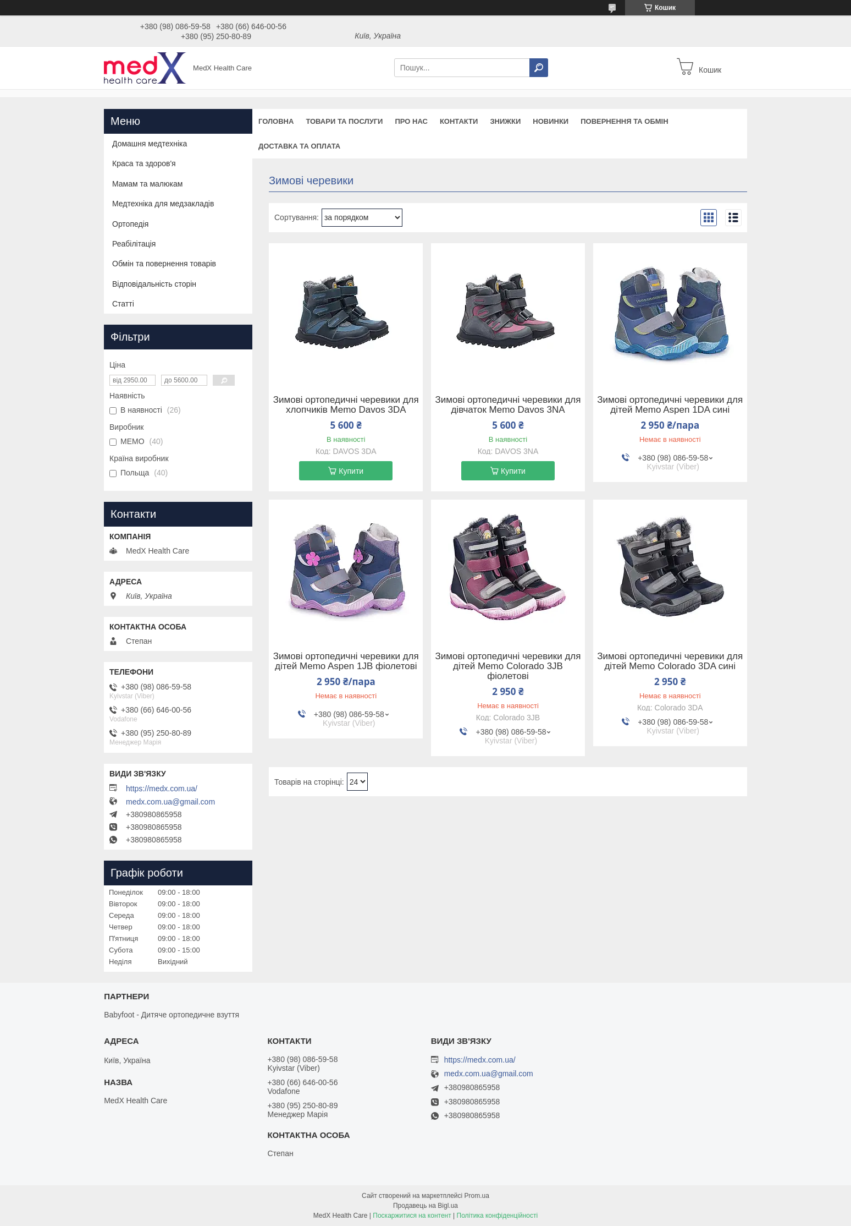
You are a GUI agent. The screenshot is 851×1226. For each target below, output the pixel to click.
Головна (276, 121)
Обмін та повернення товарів (164, 263)
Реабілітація (134, 243)
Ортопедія (130, 224)
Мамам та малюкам (147, 183)
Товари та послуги (344, 121)
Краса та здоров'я (144, 163)
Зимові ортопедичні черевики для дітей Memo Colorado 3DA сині (670, 661)
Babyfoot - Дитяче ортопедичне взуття (171, 1014)
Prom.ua (477, 1196)
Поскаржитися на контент (412, 1215)
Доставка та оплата (299, 146)
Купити (351, 471)
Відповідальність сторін (154, 284)
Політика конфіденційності (497, 1215)
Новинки (550, 121)
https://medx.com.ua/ (161, 788)
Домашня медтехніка (149, 143)
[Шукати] (538, 67)
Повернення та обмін (624, 121)
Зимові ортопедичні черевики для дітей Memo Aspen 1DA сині (670, 405)
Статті (123, 303)
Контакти (459, 121)
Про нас (411, 121)
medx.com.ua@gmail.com (170, 801)
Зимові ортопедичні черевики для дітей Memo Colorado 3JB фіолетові (508, 666)
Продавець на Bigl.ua (425, 1205)
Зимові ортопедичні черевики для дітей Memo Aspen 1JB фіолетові (346, 661)
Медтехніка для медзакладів (163, 203)
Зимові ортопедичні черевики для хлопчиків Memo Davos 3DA (346, 405)
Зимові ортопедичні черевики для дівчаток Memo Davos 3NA (508, 405)
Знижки (505, 121)
